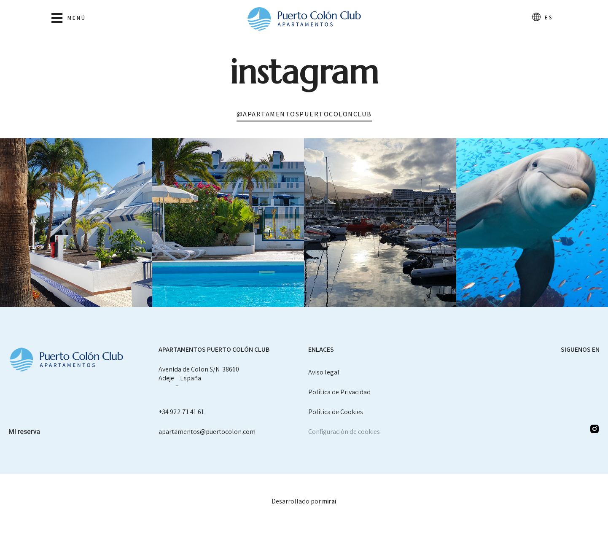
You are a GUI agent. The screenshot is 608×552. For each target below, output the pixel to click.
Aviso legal (323, 372)
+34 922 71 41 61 (181, 411)
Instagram (304, 72)
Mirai (329, 501)
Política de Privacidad (339, 392)
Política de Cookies (335, 411)
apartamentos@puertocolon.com (207, 431)
